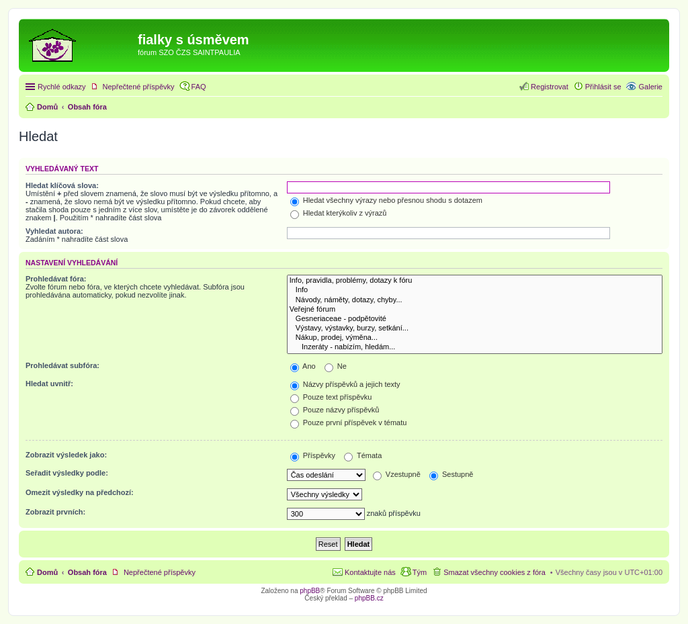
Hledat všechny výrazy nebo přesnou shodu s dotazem (386, 200)
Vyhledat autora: (54, 231)
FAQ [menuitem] (198, 87)
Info (474, 290)
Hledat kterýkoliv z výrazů (338, 213)
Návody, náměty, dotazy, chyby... (474, 300)
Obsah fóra (87, 572)
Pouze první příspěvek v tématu (348, 422)
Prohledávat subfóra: (62, 365)
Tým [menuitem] (420, 572)
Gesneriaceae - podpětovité (474, 319)
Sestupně (451, 474)
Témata (363, 455)
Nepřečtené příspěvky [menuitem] (139, 87)
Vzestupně (397, 474)
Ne (336, 366)
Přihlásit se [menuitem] (603, 87)
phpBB (310, 590)
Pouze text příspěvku (331, 397)
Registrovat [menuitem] (549, 87)
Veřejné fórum (474, 309)
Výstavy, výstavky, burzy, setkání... (474, 328)
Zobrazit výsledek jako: (66, 455)
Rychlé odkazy (62, 87)
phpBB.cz (369, 598)
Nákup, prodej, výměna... (474, 338)
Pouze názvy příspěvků (335, 410)
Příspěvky (312, 455)
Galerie (650, 87)
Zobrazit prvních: (55, 512)
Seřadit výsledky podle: (67, 473)
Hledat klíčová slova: (62, 185)
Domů (47, 572)
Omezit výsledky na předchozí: (80, 492)
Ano (303, 366)
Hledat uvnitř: (49, 384)
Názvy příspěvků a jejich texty (345, 384)
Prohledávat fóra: (56, 279)
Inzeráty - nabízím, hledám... (474, 347)
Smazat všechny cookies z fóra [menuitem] (494, 572)
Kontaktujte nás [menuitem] (370, 572)
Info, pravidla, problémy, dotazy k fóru (474, 280)
